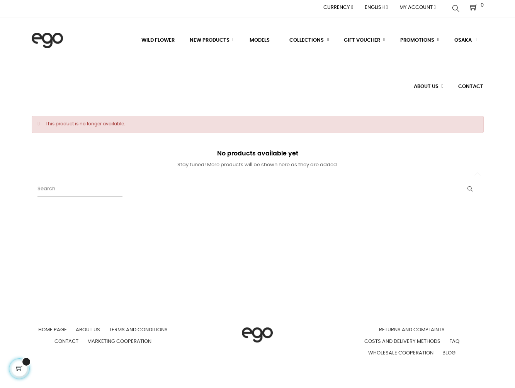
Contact (66, 339)
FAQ (454, 339)
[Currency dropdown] (338, 7)
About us (88, 327)
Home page (52, 327)
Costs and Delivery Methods (402, 339)
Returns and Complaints (412, 327)
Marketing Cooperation (119, 339)
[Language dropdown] (376, 7)
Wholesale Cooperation (400, 350)
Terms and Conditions (138, 327)
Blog (449, 350)
